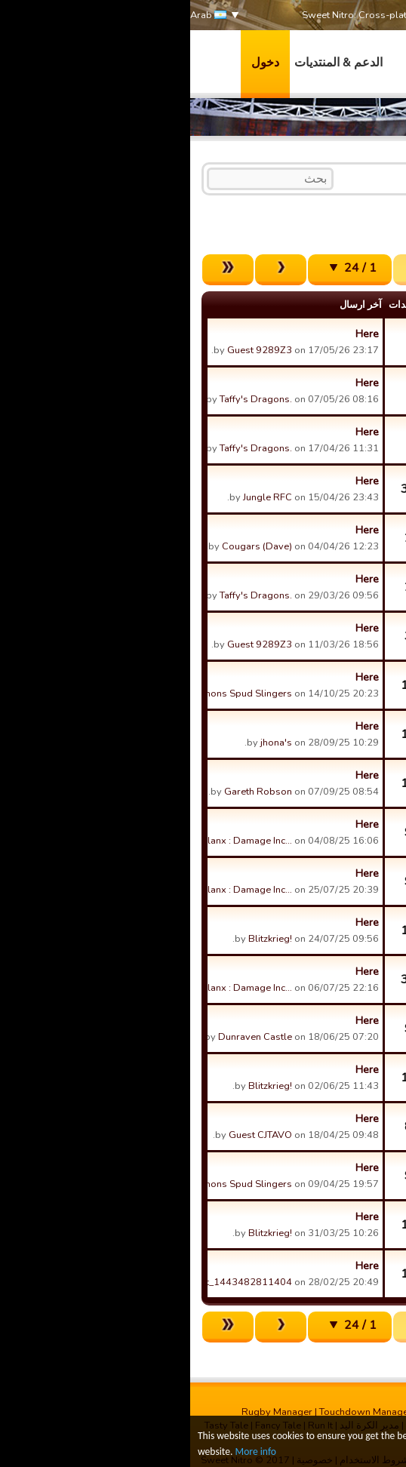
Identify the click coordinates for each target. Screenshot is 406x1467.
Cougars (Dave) (67, 546)
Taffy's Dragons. (65, 399)
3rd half (274, 177)
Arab (18, 15)
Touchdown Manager (175, 1412)
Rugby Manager (86, 1412)
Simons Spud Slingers (53, 693)
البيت (370, 177)
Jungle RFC (77, 497)
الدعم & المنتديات (148, 62)
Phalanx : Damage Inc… (51, 840)
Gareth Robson (68, 791)
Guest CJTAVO (70, 1135)
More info (65, 1452)
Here (177, 333)
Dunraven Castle (65, 1037)
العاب (231, 62)
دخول (75, 62)
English (325, 177)
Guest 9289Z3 (69, 350)
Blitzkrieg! (80, 939)
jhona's (86, 742)
